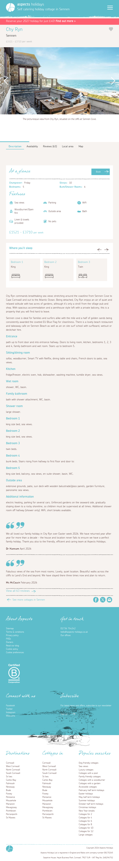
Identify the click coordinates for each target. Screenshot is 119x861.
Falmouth (10, 783)
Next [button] (113, 80)
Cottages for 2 (85, 814)
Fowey (9, 794)
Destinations (18, 754)
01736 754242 (68, 628)
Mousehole (11, 800)
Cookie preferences (15, 652)
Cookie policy (12, 649)
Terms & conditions (15, 632)
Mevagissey (11, 807)
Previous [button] (6, 80)
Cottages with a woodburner (92, 780)
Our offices (66, 635)
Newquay (10, 787)
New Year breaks (87, 811)
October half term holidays (91, 804)
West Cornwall (12, 766)
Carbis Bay (11, 780)
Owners (9, 642)
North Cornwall (13, 770)
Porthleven (11, 811)
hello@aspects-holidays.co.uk (74, 632)
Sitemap (10, 628)
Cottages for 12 (86, 831)
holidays (30, 4)
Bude (8, 790)
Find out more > (66, 21)
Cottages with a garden (89, 783)
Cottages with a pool (88, 773)
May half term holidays (89, 797)
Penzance (10, 797)
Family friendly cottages (90, 776)
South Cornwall (13, 773)
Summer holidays (87, 800)
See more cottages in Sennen (29, 599)
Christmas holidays (87, 807)
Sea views (83, 766)
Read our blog (12, 646)
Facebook (96, 600)
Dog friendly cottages (88, 763)
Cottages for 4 (85, 818)
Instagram (10, 712)
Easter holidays (86, 794)
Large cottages (86, 835)
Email (109, 600)
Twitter (103, 600)
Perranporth (11, 814)
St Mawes (10, 818)
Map (81, 146)
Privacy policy (12, 635)
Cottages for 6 (85, 821)
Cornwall (10, 763)
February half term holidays (91, 790)
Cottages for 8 (85, 824)
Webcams (10, 716)
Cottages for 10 (86, 828)
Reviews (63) (50, 146)
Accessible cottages (88, 787)
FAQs (8, 639)
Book (98, 172)
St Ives (9, 776)
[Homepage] (10, 7)
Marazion (10, 804)
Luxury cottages (86, 770)
